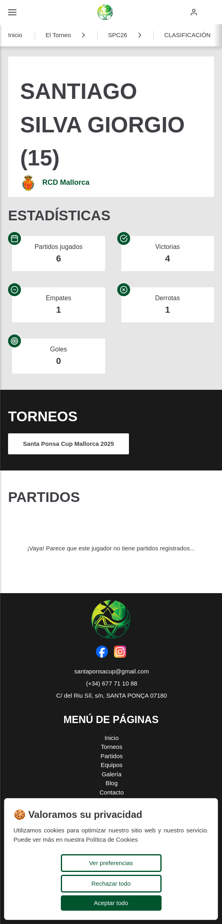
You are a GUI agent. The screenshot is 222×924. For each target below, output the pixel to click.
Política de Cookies (112, 839)
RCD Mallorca (65, 182)
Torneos (111, 746)
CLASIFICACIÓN (187, 34)
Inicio (15, 34)
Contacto (112, 792)
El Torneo (58, 34)
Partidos (111, 756)
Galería (111, 774)
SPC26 (117, 34)
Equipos (111, 764)
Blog (112, 783)
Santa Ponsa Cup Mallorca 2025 (68, 443)
